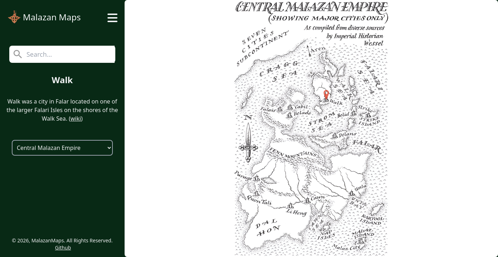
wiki (75, 118)
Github (63, 247)
